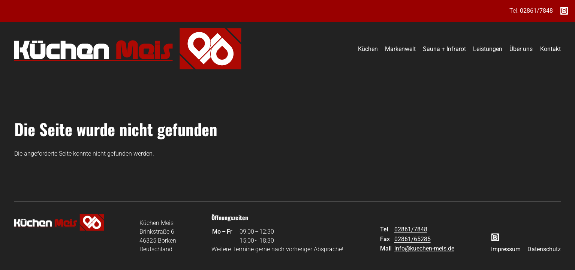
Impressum (506, 250)
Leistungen (487, 49)
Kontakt (550, 49)
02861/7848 (536, 10)
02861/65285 (412, 240)
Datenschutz (544, 250)
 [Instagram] (564, 10)
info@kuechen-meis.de (424, 249)
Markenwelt (400, 49)
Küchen (368, 49)
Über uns (521, 49)
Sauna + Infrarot (444, 49)
